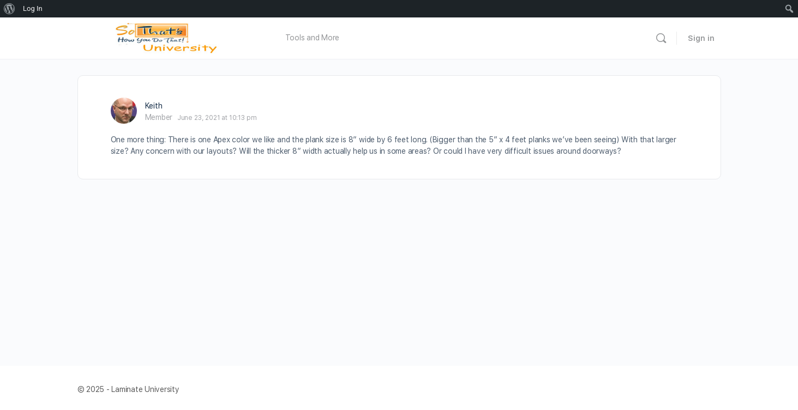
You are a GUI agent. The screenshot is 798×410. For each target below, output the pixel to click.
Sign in (701, 38)
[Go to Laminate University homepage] (169, 37)
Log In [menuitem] (33, 8)
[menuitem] (9, 8)
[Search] (661, 38)
